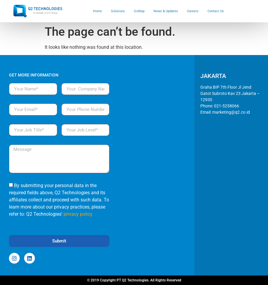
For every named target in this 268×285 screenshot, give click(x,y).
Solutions (118, 11)
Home (97, 11)
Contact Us (215, 11)
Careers (193, 11)
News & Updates (166, 11)
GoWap (139, 11)
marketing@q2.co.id (231, 112)
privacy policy (77, 214)
